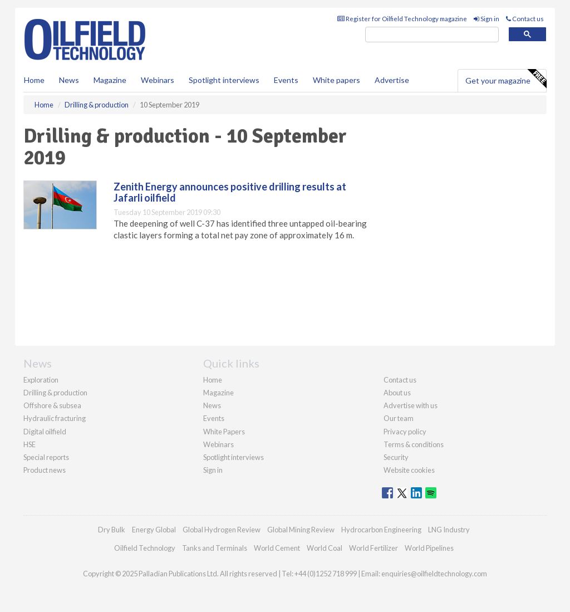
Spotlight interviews (224, 80)
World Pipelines (429, 548)
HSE (29, 444)
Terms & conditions (414, 444)
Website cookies (409, 470)
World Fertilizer (373, 548)
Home (34, 80)
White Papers (224, 431)
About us (397, 392)
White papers (336, 80)
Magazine (110, 80)
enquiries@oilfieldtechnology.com (434, 573)
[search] (432, 35)
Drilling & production (55, 392)
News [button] (69, 80)
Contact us (525, 18)
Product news (44, 470)
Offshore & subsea (52, 405)
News (212, 405)
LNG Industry (449, 529)
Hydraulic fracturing (54, 418)
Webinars (157, 80)
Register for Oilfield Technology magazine (402, 18)
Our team (399, 418)
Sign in (486, 18)
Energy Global (154, 529)
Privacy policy (405, 431)
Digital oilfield (44, 431)
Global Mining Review (301, 529)
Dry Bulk (111, 529)
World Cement (277, 548)
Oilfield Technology (144, 548)
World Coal (324, 548)
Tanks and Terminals (214, 548)
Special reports (46, 457)
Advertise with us (411, 405)
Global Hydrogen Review (222, 529)
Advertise (392, 80)
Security (396, 457)
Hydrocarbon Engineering (381, 529)
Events (286, 80)
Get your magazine (505, 79)
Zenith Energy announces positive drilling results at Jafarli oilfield (230, 192)
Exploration (40, 379)
